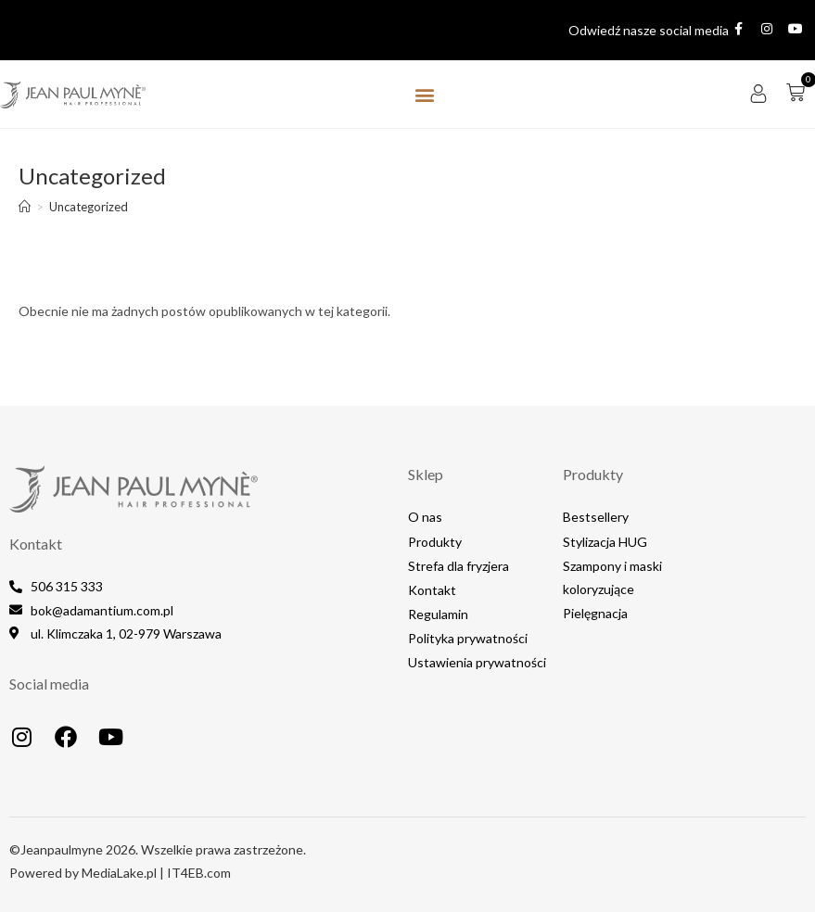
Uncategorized (88, 206)
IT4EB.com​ (199, 872)
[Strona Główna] (25, 206)
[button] (424, 94)
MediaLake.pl (119, 872)
